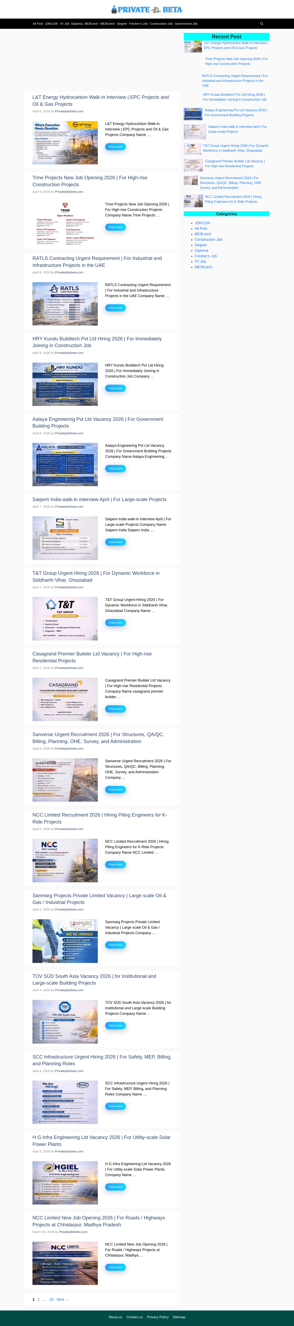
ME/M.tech (107, 23)
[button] (260, 24)
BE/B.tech (91, 23)
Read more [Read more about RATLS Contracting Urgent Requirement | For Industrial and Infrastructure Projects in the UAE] (115, 307)
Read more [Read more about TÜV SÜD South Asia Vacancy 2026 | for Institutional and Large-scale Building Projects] (115, 1025)
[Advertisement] (102, 61)
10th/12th (51, 23)
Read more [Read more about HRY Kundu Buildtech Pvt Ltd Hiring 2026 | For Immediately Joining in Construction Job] (115, 388)
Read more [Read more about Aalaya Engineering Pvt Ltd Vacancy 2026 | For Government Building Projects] (115, 468)
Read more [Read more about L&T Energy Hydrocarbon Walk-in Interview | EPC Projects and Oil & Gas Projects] (115, 146)
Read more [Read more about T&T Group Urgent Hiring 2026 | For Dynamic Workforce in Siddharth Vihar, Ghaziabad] (115, 622)
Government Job (186, 23)
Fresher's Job (206, 256)
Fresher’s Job (138, 23)
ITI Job (64, 23)
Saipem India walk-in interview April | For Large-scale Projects (99, 499)
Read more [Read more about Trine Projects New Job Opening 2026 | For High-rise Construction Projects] (115, 227)
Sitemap (179, 1317)
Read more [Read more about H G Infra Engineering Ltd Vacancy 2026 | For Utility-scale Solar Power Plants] (115, 1186)
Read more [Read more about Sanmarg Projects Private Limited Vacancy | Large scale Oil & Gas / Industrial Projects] (115, 944)
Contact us (134, 1317)
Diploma (76, 23)
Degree (122, 23)
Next (63, 1299)
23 (52, 1299)
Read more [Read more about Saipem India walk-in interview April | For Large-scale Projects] (115, 542)
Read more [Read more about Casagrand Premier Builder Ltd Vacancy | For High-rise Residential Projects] (115, 708)
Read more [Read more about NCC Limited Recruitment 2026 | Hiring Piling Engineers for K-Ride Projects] (115, 864)
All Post (38, 23)
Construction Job (161, 23)
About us (115, 1317)
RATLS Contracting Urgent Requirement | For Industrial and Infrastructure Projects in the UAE (235, 80)
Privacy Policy (158, 1317)
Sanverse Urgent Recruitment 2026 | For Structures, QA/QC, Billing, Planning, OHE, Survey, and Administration (231, 182)
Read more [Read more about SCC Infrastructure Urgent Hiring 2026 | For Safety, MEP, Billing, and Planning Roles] (115, 1106)
